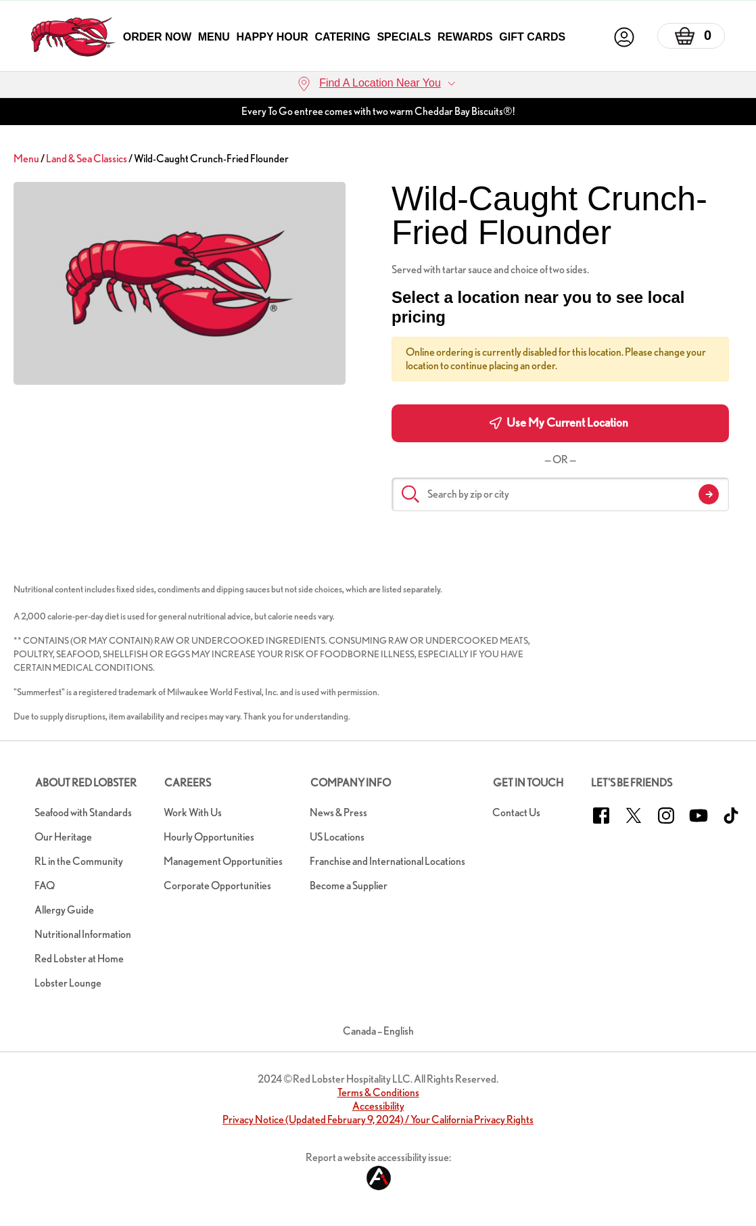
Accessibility (378, 1106)
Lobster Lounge (67, 982)
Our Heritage (63, 836)
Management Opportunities (223, 861)
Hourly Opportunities (209, 836)
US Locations (337, 836)
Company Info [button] (350, 782)
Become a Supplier (348, 885)
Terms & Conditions (378, 1092)
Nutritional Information (82, 934)
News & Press (338, 812)
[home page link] (73, 37)
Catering (342, 37)
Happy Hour (272, 37)
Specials (404, 37)
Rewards (465, 37)
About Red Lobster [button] (86, 782)
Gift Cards (532, 37)
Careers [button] (187, 782)
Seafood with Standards (83, 812)
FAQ (44, 885)
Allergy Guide (64, 909)
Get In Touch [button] (528, 782)
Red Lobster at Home (79, 958)
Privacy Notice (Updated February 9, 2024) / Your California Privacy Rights (378, 1119)
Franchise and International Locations (387, 861)
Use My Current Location (559, 422)
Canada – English (378, 1030)
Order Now (157, 37)
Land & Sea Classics (86, 158)
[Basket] (691, 36)
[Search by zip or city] (560, 494)
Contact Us (516, 812)
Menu (214, 37)
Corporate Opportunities (217, 885)
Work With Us (193, 812)
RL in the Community (78, 861)
